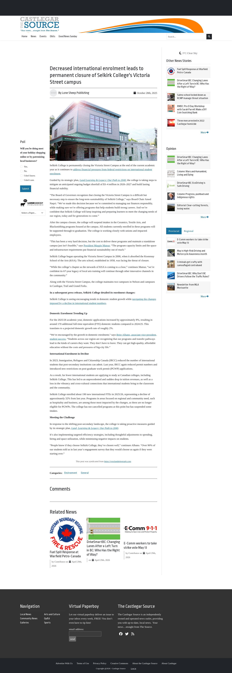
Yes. (26, 166)
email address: (76, 629)
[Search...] (187, 37)
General (85, 472)
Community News (28, 618)
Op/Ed (47, 618)
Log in (133, 668)
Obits (52, 36)
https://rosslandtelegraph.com (117, 461)
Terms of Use (83, 663)
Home (24, 36)
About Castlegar (169, 663)
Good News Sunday (68, 36)
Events (43, 36)
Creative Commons (119, 663)
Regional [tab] (188, 231)
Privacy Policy (99, 663)
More (204, 132)
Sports (47, 622)
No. (25, 171)
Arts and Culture (52, 614)
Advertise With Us (64, 663)
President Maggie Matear (97, 245)
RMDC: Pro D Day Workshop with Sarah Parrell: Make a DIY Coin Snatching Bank (192, 109)
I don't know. (30, 175)
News (33, 36)
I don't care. (29, 180)
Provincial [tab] (174, 231)
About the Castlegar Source (144, 663)
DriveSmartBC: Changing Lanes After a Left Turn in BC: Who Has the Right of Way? (193, 83)
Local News (25, 614)
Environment (70, 472)
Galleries (24, 622)
